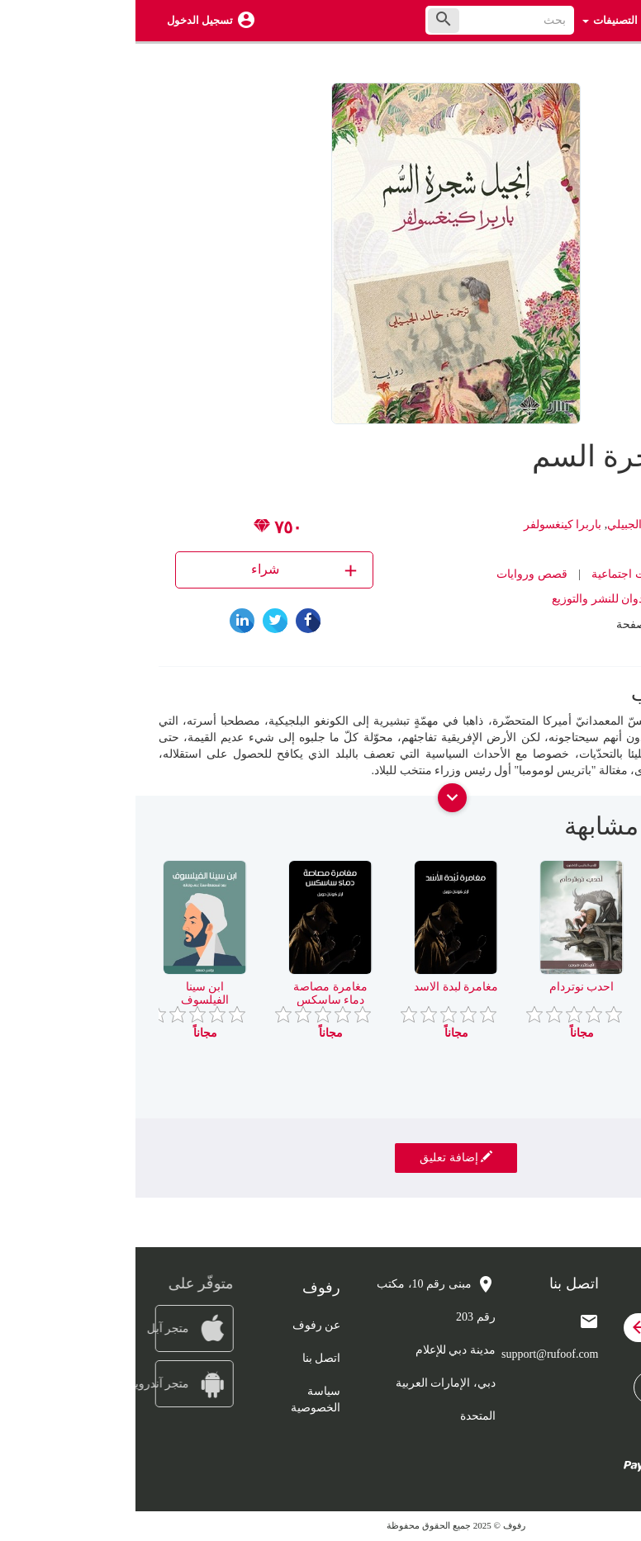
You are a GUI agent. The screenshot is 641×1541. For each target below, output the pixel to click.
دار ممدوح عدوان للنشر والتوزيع (491, 599)
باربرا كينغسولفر (427, 524)
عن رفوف (181, 1325)
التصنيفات (474, 20)
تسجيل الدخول (64, 20)
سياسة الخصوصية (180, 1399)
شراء (171, 569)
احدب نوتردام (446, 987)
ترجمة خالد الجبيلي (517, 524)
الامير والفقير (572, 987)
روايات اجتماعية (494, 574)
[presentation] (605, 832)
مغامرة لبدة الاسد (320, 987)
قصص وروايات (396, 574)
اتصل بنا (186, 1358)
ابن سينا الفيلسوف (69, 993)
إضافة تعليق (320, 1157)
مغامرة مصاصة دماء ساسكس (195, 993)
